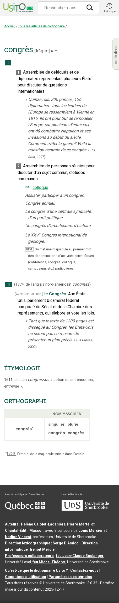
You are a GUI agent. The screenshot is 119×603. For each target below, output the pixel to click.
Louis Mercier (90, 530)
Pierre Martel (78, 524)
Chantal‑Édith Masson (24, 530)
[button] (109, 8)
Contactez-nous (84, 570)
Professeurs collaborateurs (29, 556)
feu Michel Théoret (49, 562)
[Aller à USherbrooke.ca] (85, 509)
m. (56, 51)
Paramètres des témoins (70, 577)
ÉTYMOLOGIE (22, 368)
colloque (40, 187)
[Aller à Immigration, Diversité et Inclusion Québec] (25, 509)
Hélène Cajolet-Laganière (43, 524)
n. (52, 51)
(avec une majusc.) (29, 294)
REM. (29, 249)
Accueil (9, 26)
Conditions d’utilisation (25, 577)
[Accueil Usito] (18, 8)
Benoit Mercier (43, 549)
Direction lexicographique (27, 543)
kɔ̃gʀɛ (42, 50)
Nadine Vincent (18, 537)
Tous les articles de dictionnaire (41, 26)
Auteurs (12, 524)
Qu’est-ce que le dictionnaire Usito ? (36, 570)
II (9, 284)
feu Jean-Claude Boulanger (80, 556)
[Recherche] (60, 8)
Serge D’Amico (66, 543)
